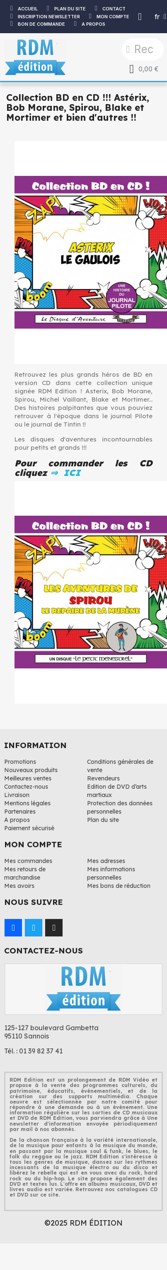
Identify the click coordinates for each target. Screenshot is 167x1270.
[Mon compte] (140, 16)
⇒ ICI (63, 472)
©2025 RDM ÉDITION (83, 1223)
